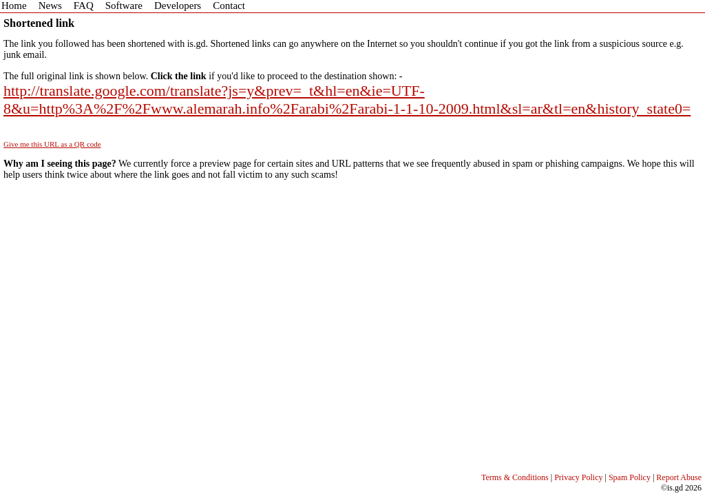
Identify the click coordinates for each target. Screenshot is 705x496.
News (50, 5)
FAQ (84, 5)
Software (124, 5)
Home (14, 5)
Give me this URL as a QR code (52, 144)
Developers (177, 5)
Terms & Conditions (515, 477)
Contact (229, 5)
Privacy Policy (578, 477)
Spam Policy (630, 477)
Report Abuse (679, 477)
